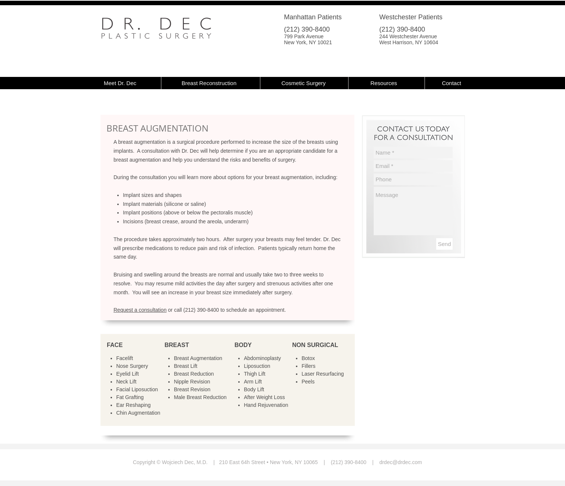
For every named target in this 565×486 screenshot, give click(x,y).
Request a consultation (140, 310)
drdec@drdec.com (400, 462)
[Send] (444, 244)
